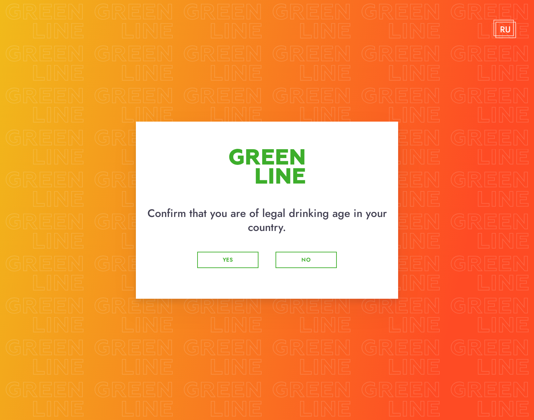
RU (505, 29)
